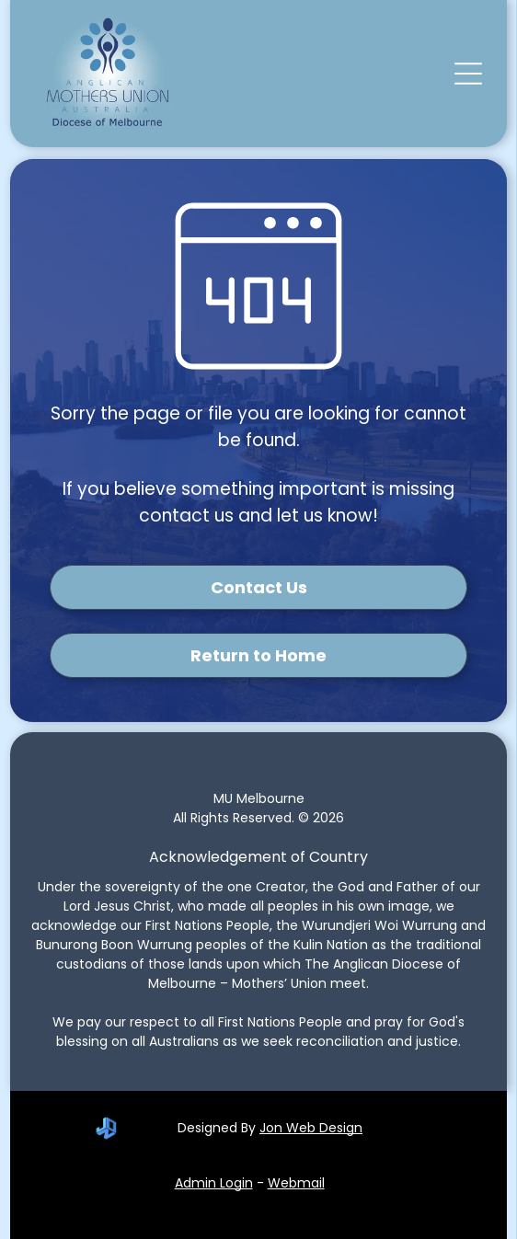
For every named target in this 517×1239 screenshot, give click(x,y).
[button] (468, 73)
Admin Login (214, 1183)
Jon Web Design (310, 1128)
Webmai (295, 1183)
